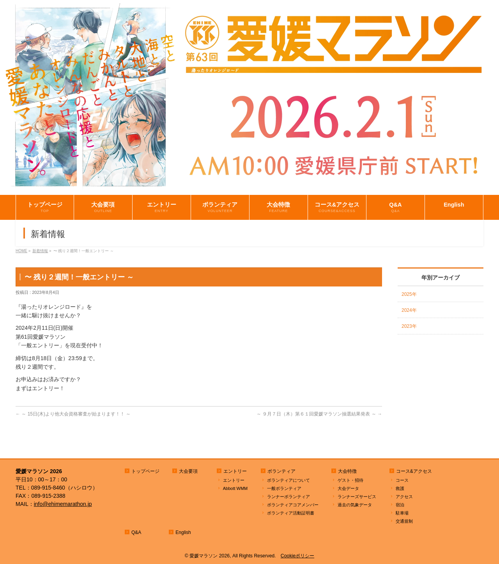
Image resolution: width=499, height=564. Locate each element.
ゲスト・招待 (350, 480)
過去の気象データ (355, 504)
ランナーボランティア (288, 496)
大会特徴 (347, 471)
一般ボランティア (284, 488)
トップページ (145, 471)
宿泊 (400, 504)
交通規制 (404, 521)
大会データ (348, 488)
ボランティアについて (288, 480)
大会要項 (188, 471)
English (183, 532)
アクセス (404, 496)
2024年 (409, 310)
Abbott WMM (235, 488)
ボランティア (281, 471)
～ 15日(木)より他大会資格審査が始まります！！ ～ (73, 414)
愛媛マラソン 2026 (209, 556)
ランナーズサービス (357, 496)
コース (402, 480)
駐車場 (402, 513)
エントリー (235, 471)
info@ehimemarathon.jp (63, 504)
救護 (400, 488)
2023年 (409, 326)
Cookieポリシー (297, 556)
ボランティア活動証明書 (290, 513)
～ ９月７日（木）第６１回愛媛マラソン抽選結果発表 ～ (319, 414)
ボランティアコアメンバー (293, 504)
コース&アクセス (414, 471)
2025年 (409, 294)
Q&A (136, 532)
